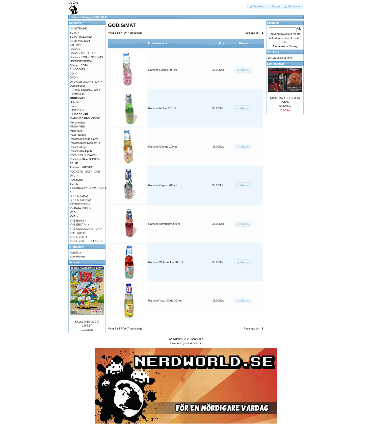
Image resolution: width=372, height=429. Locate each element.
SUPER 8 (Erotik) (80, 200)
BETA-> (74, 32)
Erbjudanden (275, 63)
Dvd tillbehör (77, 85)
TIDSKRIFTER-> (80, 204)
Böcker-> (75, 49)
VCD (73, 212)
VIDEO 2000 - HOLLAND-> (86, 240)
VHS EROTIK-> (79, 224)
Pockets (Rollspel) (81, 151)
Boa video (197, 338)
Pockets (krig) (78, 147)
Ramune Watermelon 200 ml (165, 262)
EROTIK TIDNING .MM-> (85, 89)
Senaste (74, 262)
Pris (221, 43)
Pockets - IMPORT (81, 167)
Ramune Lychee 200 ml (162, 69)
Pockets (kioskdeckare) (84, 138)
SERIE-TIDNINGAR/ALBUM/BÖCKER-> (89, 187)
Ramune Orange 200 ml (162, 146)
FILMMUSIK (77, 93)
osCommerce (194, 343)
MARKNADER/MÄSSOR (85, 118)
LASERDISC (77, 110)
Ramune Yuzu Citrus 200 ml (165, 300)
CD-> (73, 73)
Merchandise (77, 122)
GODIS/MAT (100, 17)
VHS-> (74, 216)
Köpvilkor (75, 252)
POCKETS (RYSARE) (83, 155)
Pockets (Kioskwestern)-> (85, 142)
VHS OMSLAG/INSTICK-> (86, 228)
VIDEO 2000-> (79, 236)
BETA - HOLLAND (81, 36)
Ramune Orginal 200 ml (162, 185)
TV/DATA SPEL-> (80, 208)
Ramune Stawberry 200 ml (164, 223)
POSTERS (76, 179)
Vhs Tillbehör (78, 232)
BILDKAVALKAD (80, 40)
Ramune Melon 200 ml (162, 108)
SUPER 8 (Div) (79, 196)
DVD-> (74, 77)
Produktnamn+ (157, 43)
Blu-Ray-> (76, 44)
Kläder (74, 106)
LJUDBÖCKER (79, 114)
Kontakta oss (78, 256)
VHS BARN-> (78, 220)
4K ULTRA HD (78, 28)
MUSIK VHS (77, 126)
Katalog (84, 17)
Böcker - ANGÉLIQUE (83, 52)
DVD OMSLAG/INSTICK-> (86, 81)
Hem (74, 17)
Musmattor (76, 130)
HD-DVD (75, 102)
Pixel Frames (78, 134)
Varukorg (273, 51)
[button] (257, 6)
